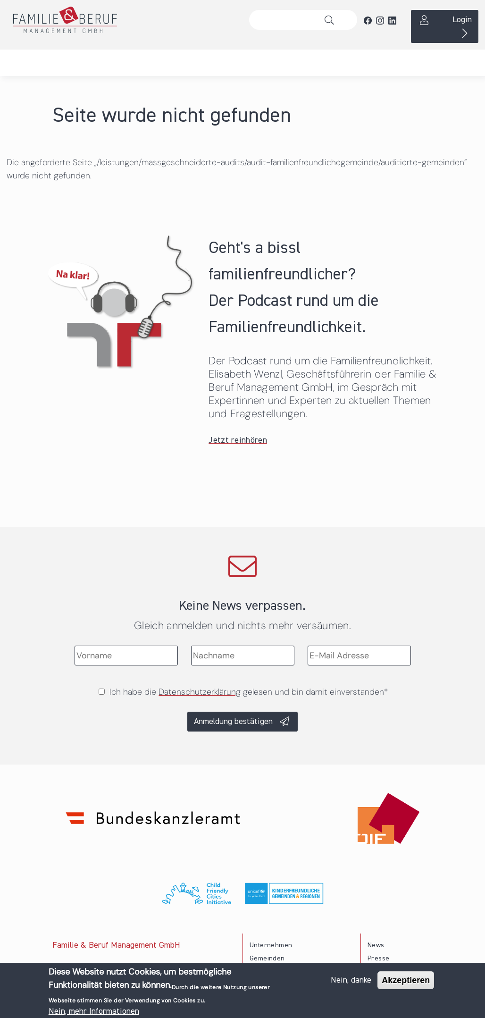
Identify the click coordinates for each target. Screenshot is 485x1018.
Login (462, 20)
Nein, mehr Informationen (94, 1011)
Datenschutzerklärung (200, 692)
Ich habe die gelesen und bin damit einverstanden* (248, 692)
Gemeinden (267, 958)
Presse (378, 958)
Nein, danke (351, 980)
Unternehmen (271, 945)
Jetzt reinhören (238, 440)
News (376, 945)
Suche (332, 20)
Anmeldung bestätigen (233, 721)
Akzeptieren (406, 980)
